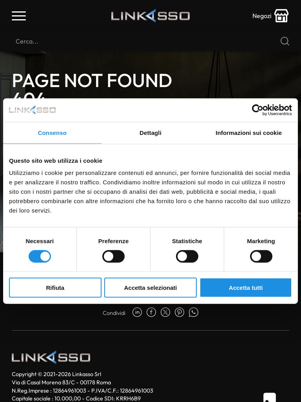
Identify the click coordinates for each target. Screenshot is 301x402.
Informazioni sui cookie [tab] (249, 132)
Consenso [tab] (52, 132)
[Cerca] (150, 41)
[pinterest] (179, 312)
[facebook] (151, 312)
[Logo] (150, 16)
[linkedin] (137, 312)
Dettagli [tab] (150, 132)
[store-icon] (270, 16)
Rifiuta (55, 287)
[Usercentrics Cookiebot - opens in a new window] (257, 110)
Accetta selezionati (150, 287)
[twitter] (165, 312)
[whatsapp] (193, 312)
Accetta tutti (246, 287)
